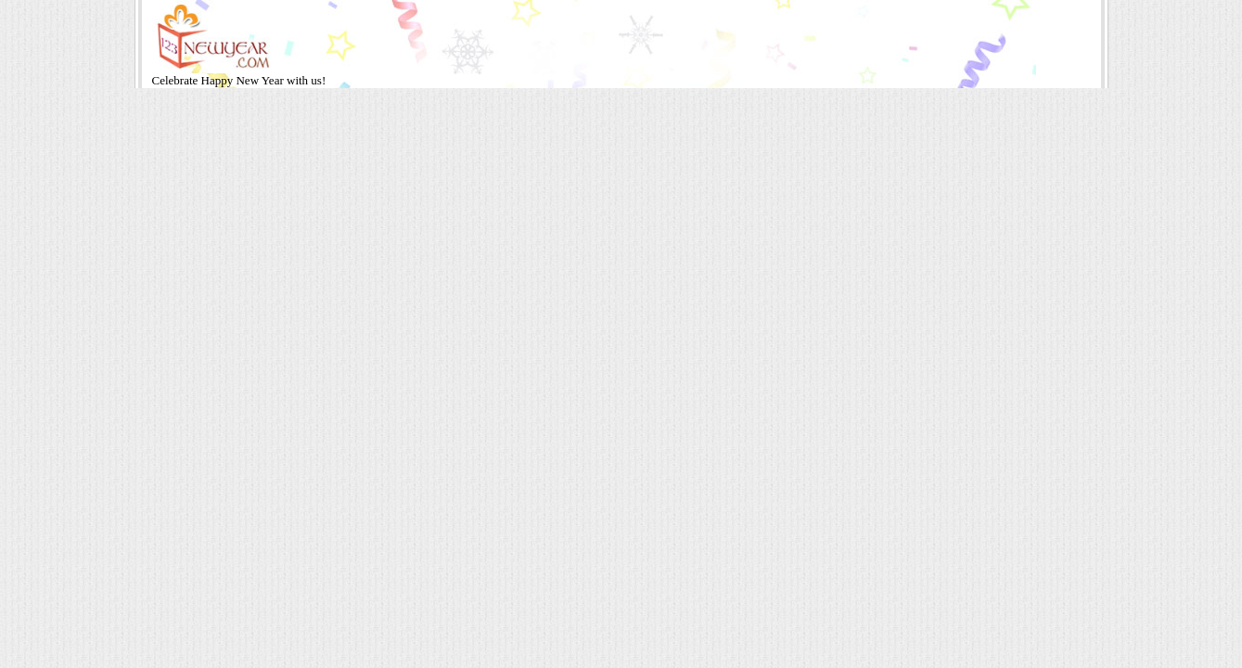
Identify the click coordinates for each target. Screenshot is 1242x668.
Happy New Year (244, 80)
